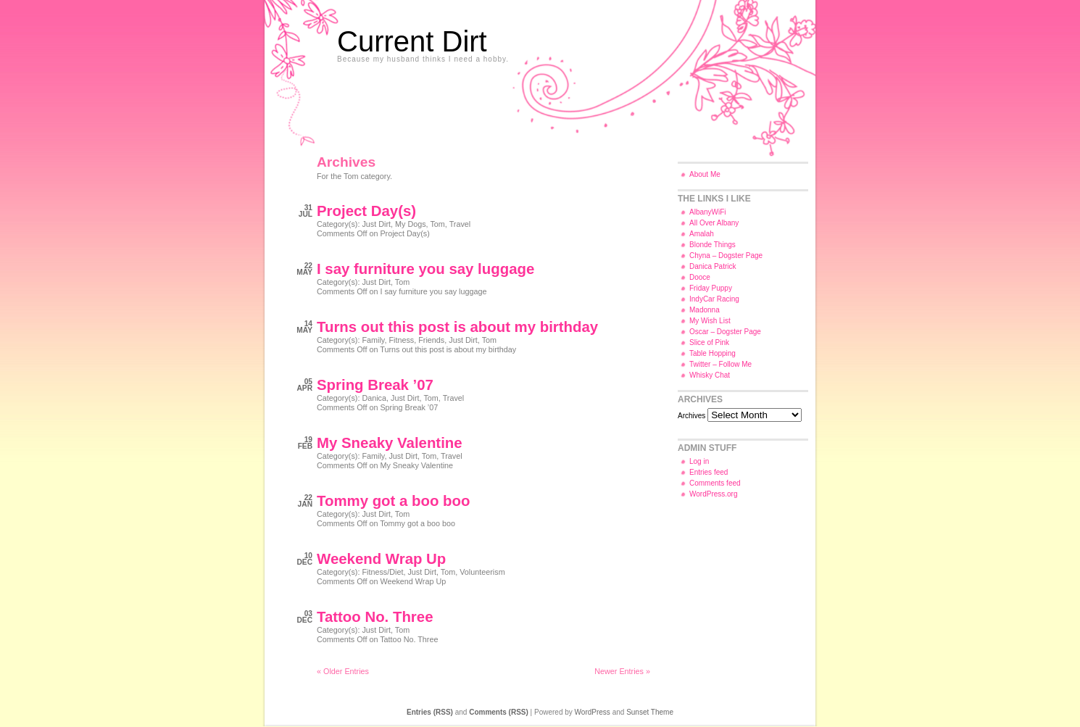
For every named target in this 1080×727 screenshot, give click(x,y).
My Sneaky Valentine (389, 443)
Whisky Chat (709, 375)
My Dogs (410, 224)
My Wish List (710, 321)
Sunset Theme (649, 712)
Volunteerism (482, 572)
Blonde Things (712, 245)
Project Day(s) (366, 211)
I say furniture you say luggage (425, 269)
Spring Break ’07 (375, 385)
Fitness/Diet (382, 572)
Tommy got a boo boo (393, 501)
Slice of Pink (709, 342)
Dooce (699, 277)
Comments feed (715, 483)
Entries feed (708, 472)
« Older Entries (343, 671)
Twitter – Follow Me (720, 364)
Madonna (704, 310)
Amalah (701, 234)
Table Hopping (712, 353)
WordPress (592, 712)
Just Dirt (376, 224)
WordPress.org (713, 494)
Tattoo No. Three (375, 617)
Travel (460, 224)
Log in (699, 461)
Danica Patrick (712, 266)
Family (373, 340)
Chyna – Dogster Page (726, 255)
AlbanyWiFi (707, 212)
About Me (704, 174)
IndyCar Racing (714, 299)
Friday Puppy (710, 288)
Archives (691, 416)
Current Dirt (412, 41)
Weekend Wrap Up (381, 559)
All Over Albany (714, 223)
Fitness (401, 340)
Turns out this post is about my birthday (457, 327)
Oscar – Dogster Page (725, 332)
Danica (374, 398)
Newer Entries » (622, 671)
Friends (431, 340)
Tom (437, 224)
